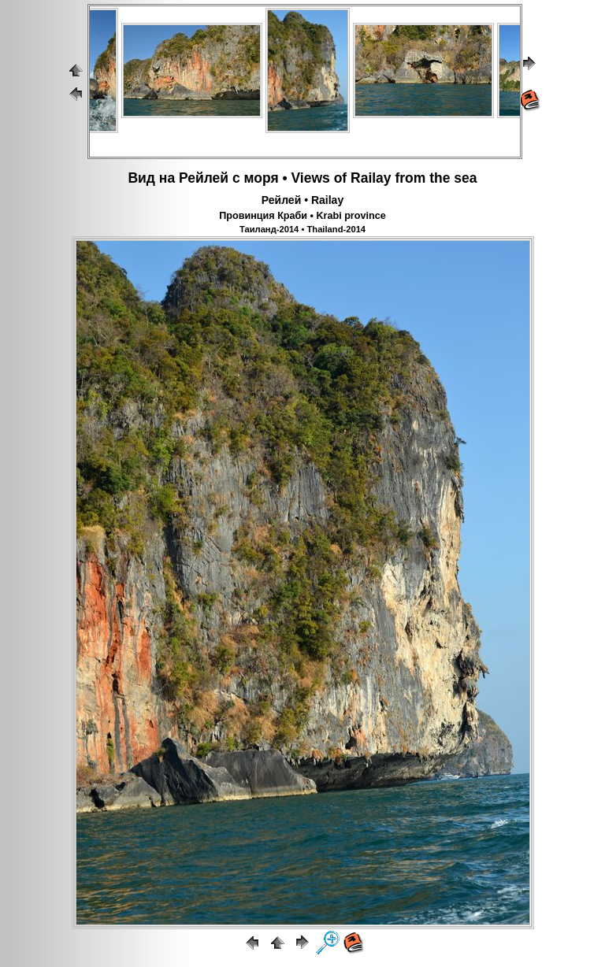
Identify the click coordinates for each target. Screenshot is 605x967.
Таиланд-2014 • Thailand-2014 (302, 229)
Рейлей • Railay (302, 200)
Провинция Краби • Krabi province (302, 215)
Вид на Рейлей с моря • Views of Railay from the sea (302, 178)
